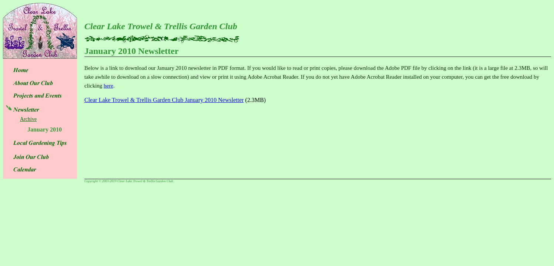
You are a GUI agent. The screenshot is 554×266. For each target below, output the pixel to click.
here (108, 86)
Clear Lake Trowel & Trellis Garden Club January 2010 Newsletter (164, 100)
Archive (28, 119)
